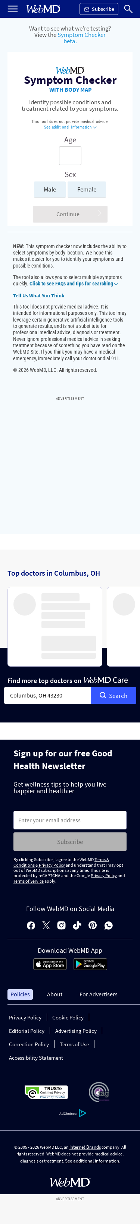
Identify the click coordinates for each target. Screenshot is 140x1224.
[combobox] (47, 695)
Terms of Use (74, 1044)
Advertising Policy (76, 1030)
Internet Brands (85, 1147)
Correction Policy (29, 1044)
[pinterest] (92, 926)
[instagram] (61, 926)
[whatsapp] (108, 926)
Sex (70, 174)
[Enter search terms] (70, 155)
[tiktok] (77, 926)
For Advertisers (99, 994)
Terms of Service (28, 881)
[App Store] (50, 968)
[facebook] (31, 926)
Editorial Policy (26, 1030)
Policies (20, 994)
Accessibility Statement (36, 1057)
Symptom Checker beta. (81, 38)
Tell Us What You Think (39, 295)
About (54, 994)
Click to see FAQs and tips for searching (73, 284)
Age (70, 139)
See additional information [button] (70, 127)
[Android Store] (90, 968)
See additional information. (92, 1161)
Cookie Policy (68, 1017)
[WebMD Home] (43, 9)
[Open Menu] (12, 9)
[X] (46, 926)
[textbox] (47, 695)
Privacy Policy (51, 865)
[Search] (128, 9)
